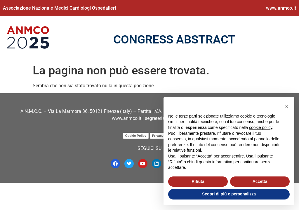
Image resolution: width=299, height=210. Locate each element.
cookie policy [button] (260, 127)
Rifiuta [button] (198, 181)
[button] (286, 106)
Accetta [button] (260, 181)
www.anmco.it (281, 8)
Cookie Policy (135, 135)
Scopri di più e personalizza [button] (229, 194)
